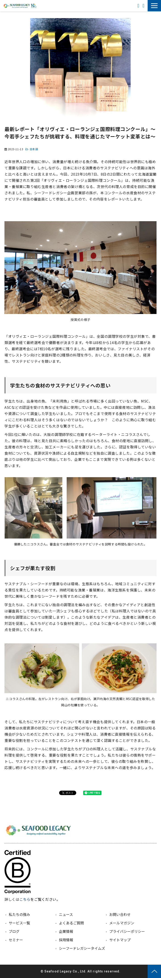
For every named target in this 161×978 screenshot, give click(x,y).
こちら (25, 899)
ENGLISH (138, 5)
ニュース (66, 914)
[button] (154, 5)
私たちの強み (19, 914)
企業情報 (66, 931)
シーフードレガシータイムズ (82, 948)
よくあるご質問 (71, 922)
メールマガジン (121, 922)
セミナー (16, 939)
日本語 (34, 149)
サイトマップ (120, 939)
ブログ (14, 931)
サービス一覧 (19, 922)
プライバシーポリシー (127, 931)
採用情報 (66, 939)
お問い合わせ (144, 5)
